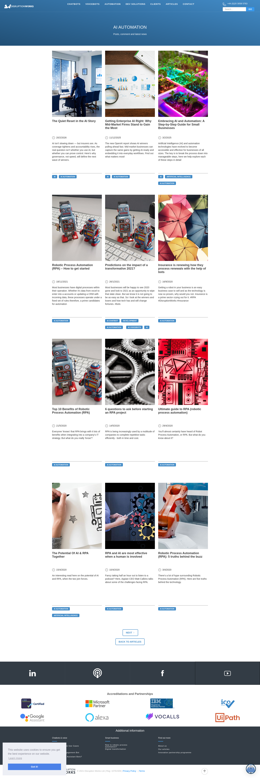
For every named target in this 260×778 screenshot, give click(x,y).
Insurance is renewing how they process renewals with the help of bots (182, 268)
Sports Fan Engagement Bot (65, 752)
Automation (113, 4)
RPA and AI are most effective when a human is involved (126, 555)
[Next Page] (130, 632)
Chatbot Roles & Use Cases (65, 746)
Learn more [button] (15, 758)
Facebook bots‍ (59, 749)
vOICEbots (92, 4)
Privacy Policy (129, 771)
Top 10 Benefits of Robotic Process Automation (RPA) (71, 410)
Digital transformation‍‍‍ (115, 749)
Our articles (163, 749)
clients (155, 4)
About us (162, 746)
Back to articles (130, 641)
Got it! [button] (34, 766)
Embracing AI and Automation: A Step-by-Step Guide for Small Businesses (181, 124)
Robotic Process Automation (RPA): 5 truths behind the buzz (180, 555)
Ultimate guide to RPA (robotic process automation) (179, 410)
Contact (188, 4)
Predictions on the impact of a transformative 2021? (126, 266)
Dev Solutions (135, 4)
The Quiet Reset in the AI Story (74, 121)
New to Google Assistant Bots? (67, 757)
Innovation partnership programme (174, 752)
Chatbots (73, 4)
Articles (172, 4)
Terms (142, 771)
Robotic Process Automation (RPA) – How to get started (72, 266)
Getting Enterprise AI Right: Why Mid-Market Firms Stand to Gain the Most (128, 124)
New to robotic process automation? (116, 746)
